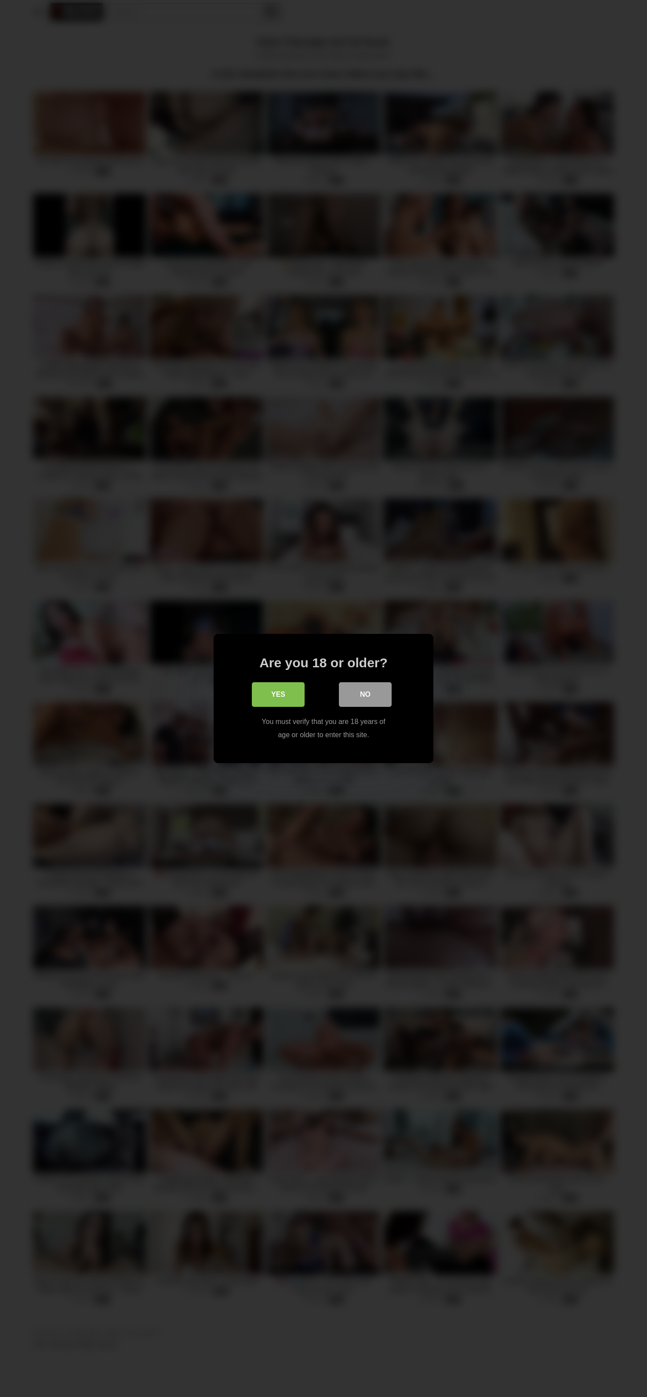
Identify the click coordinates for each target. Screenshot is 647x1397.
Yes (278, 694)
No (365, 694)
